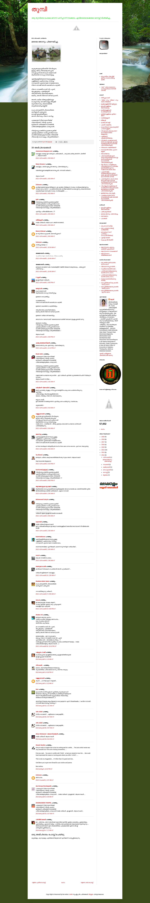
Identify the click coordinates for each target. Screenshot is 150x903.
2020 (103, 436)
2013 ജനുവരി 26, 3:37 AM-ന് (45, 717)
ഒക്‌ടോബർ (106, 467)
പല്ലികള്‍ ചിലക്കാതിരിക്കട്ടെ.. (107, 137)
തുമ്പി (39, 9)
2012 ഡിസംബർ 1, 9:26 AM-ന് (45, 214)
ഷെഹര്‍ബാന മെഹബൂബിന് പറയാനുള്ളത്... (110, 127)
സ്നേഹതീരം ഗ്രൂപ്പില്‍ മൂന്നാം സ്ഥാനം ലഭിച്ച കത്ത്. (108, 78)
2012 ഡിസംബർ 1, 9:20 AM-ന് (45, 158)
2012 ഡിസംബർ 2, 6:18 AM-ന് (45, 408)
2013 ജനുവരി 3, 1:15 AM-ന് (44, 659)
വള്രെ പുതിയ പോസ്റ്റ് (39, 882)
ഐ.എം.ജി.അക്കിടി (107, 240)
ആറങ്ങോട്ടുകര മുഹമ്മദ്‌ (43, 486)
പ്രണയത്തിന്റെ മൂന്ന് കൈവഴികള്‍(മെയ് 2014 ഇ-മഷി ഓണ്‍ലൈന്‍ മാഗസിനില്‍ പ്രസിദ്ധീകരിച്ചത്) (109, 159)
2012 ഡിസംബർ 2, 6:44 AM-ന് (45, 449)
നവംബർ (106, 464)
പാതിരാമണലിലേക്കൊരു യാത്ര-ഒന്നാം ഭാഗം (109, 271)
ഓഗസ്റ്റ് (105, 472)
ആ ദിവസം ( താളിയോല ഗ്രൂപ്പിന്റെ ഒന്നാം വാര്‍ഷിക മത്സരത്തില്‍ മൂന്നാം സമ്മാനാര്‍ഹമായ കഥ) (109, 167)
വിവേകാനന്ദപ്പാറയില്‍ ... (108, 266)
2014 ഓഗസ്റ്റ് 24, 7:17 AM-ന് (44, 830)
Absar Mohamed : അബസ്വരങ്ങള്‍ (47, 734)
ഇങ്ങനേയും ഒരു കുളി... (108, 193)
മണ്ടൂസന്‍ (39, 288)
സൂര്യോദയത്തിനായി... (108, 269)
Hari (37, 689)
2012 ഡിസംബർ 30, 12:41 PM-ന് (46, 646)
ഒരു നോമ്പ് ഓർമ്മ (106, 226)
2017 (103, 442)
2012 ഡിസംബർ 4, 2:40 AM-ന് (45, 493)
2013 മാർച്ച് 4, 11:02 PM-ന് (44, 769)
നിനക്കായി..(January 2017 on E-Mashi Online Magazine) (109, 132)
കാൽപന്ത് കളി (105, 122)
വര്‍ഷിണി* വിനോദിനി (42, 387)
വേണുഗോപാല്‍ (41, 566)
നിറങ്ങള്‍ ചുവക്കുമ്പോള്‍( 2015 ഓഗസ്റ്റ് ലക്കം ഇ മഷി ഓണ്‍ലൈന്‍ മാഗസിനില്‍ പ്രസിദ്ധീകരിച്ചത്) (109, 143)
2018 (103, 439)
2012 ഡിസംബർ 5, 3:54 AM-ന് (45, 549)
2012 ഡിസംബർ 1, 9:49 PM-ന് (45, 337)
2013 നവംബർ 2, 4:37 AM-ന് (44, 780)
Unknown (39, 184)
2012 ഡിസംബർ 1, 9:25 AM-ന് (45, 178)
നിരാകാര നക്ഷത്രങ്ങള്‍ (108, 147)
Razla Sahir (39, 354)
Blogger (91, 894)
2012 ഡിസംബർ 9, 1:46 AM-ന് (45, 560)
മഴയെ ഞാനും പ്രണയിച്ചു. (109, 214)
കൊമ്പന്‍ (39, 522)
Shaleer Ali (39, 615)
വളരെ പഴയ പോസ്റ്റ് (87, 882)
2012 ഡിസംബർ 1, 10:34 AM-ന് (45, 247)
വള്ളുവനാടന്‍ (40, 414)
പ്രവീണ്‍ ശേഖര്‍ (41, 819)
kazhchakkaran (40, 536)
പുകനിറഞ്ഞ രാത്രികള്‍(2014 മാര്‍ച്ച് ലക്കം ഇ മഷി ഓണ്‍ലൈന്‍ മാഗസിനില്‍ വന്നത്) (109, 174)
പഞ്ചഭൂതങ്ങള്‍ (106, 211)
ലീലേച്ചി (103, 120)
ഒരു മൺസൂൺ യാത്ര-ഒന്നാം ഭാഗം (108, 263)
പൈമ (38, 600)
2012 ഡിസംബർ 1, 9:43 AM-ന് (45, 236)
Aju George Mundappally (44, 786)
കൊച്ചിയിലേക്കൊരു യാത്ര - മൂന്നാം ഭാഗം (109, 291)
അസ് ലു (38, 434)
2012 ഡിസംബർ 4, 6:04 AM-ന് (45, 516)
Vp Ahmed (39, 455)
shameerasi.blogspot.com (44, 151)
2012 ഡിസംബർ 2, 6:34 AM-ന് (45, 428)
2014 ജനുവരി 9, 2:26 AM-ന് (44, 797)
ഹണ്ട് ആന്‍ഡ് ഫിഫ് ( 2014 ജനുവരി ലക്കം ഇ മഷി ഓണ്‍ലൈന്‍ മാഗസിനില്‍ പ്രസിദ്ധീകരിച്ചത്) (109, 181)
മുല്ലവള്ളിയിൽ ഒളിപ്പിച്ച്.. (109, 104)
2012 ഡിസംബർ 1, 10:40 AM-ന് (45, 258)
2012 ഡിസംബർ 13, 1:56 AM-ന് (45, 575)
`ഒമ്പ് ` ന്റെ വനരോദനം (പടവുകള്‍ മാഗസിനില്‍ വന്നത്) (108, 88)
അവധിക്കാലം (105, 153)
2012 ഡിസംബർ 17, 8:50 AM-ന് (45, 594)
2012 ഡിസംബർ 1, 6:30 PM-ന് (45, 282)
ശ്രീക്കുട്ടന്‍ (39, 220)
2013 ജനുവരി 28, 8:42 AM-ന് (45, 739)
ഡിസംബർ (106, 457)
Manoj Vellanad (40, 231)
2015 (103, 447)
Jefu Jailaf (39, 711)
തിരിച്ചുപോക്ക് (105, 98)
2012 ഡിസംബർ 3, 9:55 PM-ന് (45, 480)
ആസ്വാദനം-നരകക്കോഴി (109, 251)
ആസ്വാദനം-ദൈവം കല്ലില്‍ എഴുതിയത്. (107, 248)
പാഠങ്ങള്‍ (104, 218)
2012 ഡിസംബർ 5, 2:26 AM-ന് (45, 530)
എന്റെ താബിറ (105, 237)
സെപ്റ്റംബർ (107, 470)
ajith (37, 199)
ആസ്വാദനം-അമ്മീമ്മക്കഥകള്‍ (106, 254)
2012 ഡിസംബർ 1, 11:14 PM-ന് (45, 348)
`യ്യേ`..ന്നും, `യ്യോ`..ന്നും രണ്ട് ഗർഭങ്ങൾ (109, 100)
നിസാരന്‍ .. (39, 665)
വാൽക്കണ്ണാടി (105, 118)
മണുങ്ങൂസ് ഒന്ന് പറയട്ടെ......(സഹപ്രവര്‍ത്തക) (107, 233)
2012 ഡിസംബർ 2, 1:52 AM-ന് (45, 381)
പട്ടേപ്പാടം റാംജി (40, 652)
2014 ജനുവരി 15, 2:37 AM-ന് (45, 813)
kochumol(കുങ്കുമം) (42, 469)
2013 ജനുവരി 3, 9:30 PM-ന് (44, 672)
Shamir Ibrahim (41, 745)
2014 (103, 450)
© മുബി (38, 277)
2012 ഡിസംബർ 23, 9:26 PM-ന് (45, 609)
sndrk (71, 894)
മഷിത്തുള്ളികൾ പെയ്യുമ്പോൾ (106, 111)
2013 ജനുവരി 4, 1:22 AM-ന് (44, 683)
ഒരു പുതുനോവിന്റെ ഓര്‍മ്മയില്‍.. (107, 229)
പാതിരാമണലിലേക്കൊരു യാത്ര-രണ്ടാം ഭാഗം (109, 275)
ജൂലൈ (105, 475)
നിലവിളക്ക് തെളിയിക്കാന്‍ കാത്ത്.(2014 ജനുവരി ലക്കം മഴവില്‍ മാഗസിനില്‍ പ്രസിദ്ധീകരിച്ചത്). (109, 188)
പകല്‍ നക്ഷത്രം (106, 125)
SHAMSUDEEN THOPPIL (43, 803)
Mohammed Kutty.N (42, 499)
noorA (38, 555)
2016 (103, 444)
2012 (103, 455)
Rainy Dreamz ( (40, 164)
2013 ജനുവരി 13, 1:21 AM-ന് (45, 705)
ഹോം (63, 882)
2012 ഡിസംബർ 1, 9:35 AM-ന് (45, 225)
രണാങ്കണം (104, 216)
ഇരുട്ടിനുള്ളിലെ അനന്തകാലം (106, 107)
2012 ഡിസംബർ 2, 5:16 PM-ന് (45, 464)
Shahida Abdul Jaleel (42, 581)
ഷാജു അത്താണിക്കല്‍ (43, 343)
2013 (103, 452)
